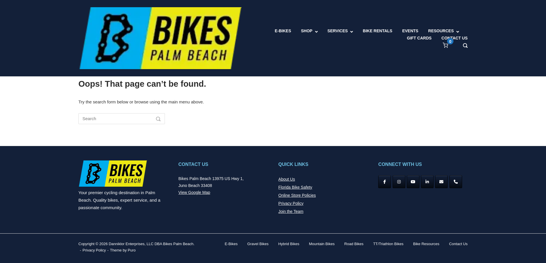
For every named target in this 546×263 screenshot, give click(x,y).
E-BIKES (283, 31)
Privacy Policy (291, 203)
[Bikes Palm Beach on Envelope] (441, 181)
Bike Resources (426, 244)
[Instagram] (399, 181)
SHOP (306, 31)
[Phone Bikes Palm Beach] (455, 181)
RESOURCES (441, 31)
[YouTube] (413, 181)
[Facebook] (384, 181)
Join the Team (291, 211)
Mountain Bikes (322, 244)
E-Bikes (231, 244)
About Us (286, 179)
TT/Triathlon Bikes (388, 244)
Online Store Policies (297, 195)
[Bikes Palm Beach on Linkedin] (427, 181)
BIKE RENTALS (377, 31)
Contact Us (458, 244)
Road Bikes (353, 244)
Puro (131, 250)
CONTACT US (454, 38)
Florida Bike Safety (295, 187)
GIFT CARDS (419, 38)
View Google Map (194, 192)
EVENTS (410, 31)
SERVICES (337, 31)
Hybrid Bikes (288, 244)
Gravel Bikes (258, 244)
